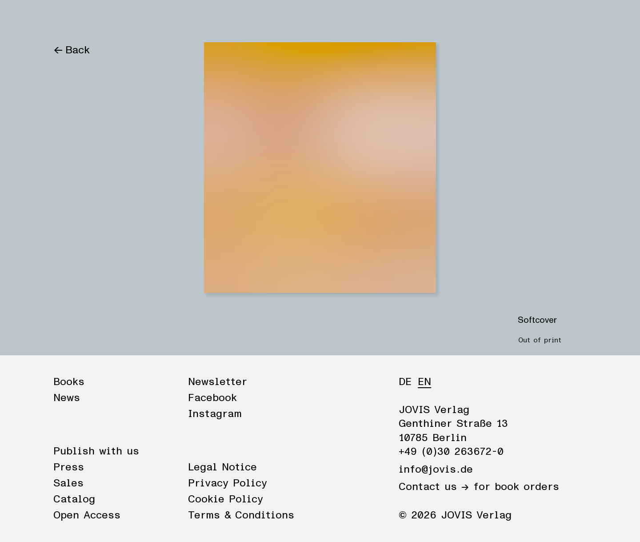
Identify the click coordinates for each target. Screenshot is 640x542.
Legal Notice (222, 467)
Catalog (74, 499)
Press (68, 467)
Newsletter (217, 382)
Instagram (215, 414)
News (108, 18)
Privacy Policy (227, 483)
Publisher (154, 18)
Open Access (86, 515)
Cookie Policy (225, 499)
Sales (68, 483)
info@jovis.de (436, 469)
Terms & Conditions (241, 515)
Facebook (212, 398)
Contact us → (434, 487)
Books (68, 18)
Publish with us (96, 451)
